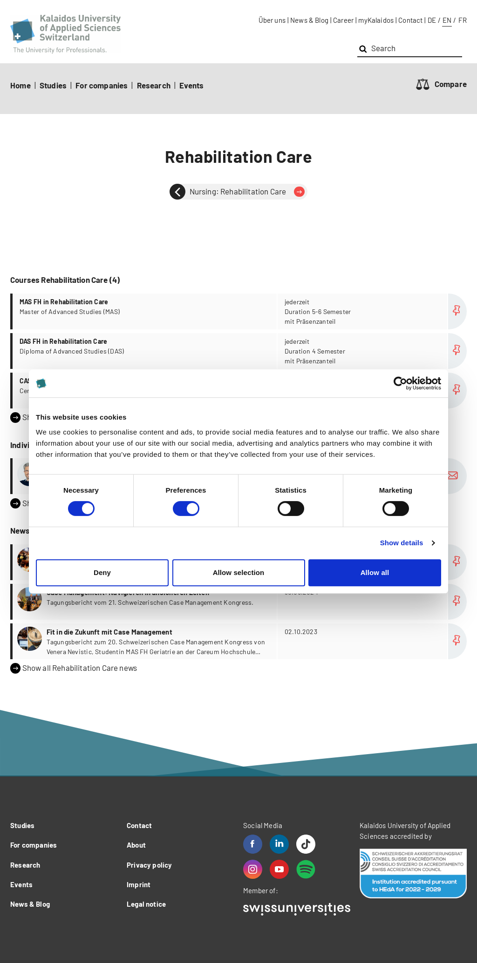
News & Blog (309, 20)
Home (20, 85)
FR (462, 20)
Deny (102, 572)
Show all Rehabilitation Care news (73, 668)
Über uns (272, 20)
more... (240, 311)
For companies (101, 85)
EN (447, 20)
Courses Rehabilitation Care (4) (65, 279)
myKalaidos (376, 20)
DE (432, 20)
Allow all (375, 572)
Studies (53, 85)
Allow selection (239, 572)
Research (153, 85)
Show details (401, 543)
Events (191, 85)
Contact (410, 20)
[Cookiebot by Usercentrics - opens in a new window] (400, 383)
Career (343, 20)
